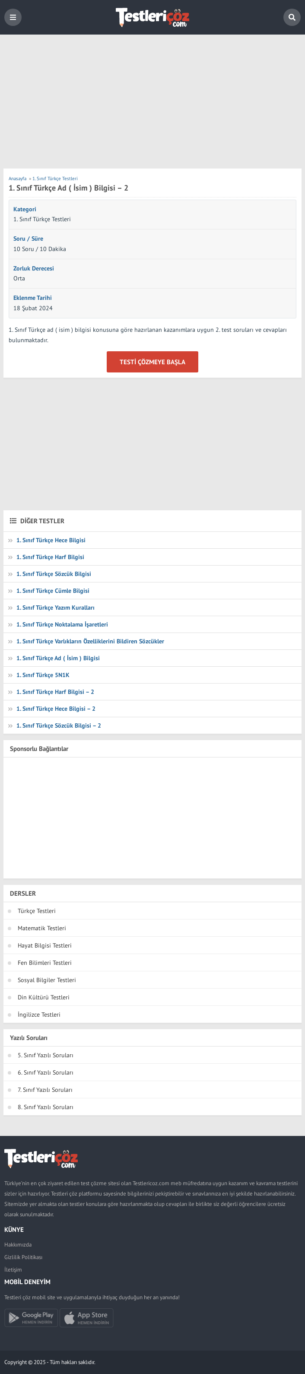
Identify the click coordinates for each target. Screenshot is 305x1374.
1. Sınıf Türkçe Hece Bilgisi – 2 (55, 708)
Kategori (24, 209)
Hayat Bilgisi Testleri (45, 945)
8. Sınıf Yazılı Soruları (45, 1107)
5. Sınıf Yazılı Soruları (45, 1055)
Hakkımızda (18, 1244)
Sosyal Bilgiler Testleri (47, 980)
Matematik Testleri (42, 928)
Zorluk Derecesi (33, 268)
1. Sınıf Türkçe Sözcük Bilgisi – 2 (58, 725)
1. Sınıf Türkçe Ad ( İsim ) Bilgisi (58, 658)
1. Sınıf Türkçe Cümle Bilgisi (52, 591)
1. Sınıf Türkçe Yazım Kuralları (55, 607)
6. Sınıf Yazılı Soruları (45, 1072)
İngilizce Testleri (39, 1014)
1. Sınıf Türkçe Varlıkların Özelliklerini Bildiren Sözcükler (90, 641)
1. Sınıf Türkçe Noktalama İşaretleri (62, 624)
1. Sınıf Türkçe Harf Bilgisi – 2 (55, 692)
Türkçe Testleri (37, 911)
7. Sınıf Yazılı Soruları (45, 1090)
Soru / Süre (28, 238)
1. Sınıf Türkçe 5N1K (43, 675)
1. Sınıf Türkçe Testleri (42, 219)
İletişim (13, 1269)
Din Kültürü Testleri (44, 997)
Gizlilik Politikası (23, 1257)
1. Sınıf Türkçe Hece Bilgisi (51, 540)
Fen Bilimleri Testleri (45, 963)
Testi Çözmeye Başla (152, 362)
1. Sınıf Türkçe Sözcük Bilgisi (53, 574)
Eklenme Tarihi (32, 298)
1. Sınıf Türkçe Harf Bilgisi (50, 557)
